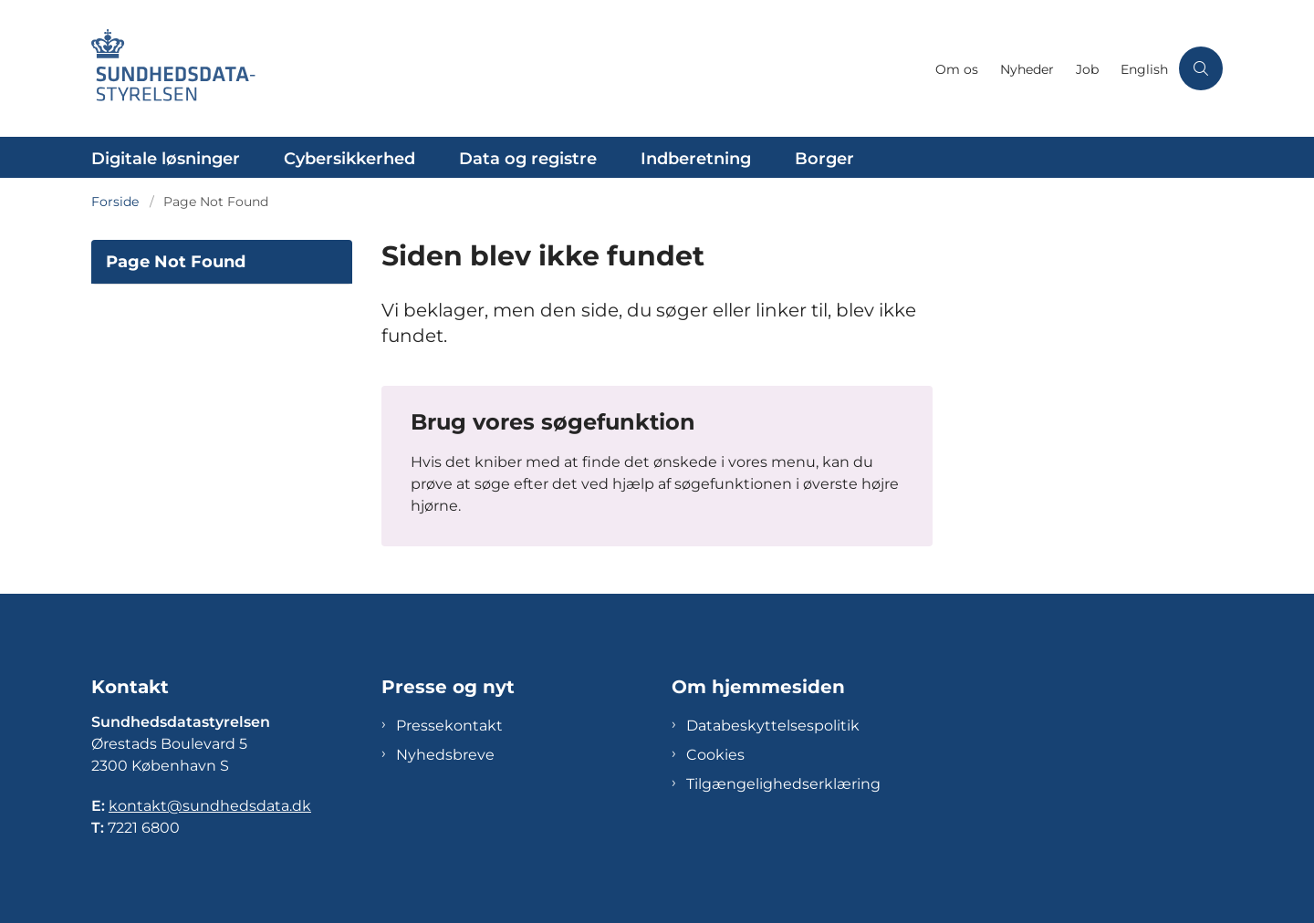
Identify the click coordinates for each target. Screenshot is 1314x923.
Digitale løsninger (165, 159)
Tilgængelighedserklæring (783, 784)
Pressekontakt (449, 725)
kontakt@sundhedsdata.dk (210, 805)
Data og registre (528, 159)
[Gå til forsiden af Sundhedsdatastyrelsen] (507, 68)
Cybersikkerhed (349, 159)
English (1144, 70)
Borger (824, 159)
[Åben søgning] (1201, 68)
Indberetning (696, 159)
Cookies (715, 754)
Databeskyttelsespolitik (773, 725)
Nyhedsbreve (445, 754)
